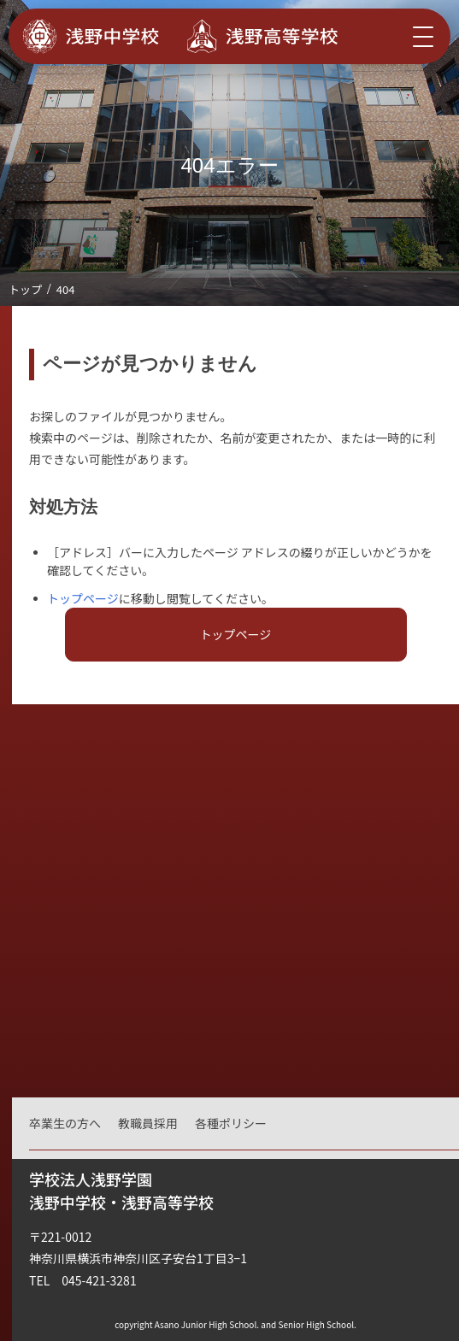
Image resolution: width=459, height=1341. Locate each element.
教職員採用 (148, 1123)
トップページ (83, 598)
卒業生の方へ (65, 1123)
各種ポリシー (231, 1123)
